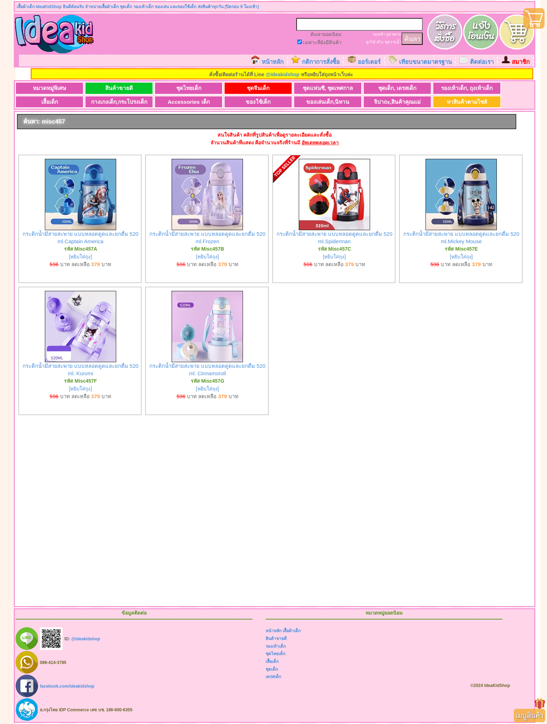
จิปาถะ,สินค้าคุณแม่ (397, 102)
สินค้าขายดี (119, 88)
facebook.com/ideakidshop (67, 686)
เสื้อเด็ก (49, 102)
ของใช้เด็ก (258, 102)
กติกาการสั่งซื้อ (321, 62)
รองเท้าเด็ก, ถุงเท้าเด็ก (467, 88)
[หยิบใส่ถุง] (80, 256)
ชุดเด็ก (272, 669)
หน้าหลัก (273, 62)
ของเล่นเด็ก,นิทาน (327, 102)
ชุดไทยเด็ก (188, 88)
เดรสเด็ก (273, 676)
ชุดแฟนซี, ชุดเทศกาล (328, 88)
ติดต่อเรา (482, 62)
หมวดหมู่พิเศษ (49, 88)
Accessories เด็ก (189, 102)
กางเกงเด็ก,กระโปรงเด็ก (119, 102)
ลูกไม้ (370, 42)
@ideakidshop (282, 74)
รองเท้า (379, 34)
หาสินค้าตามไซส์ (467, 102)
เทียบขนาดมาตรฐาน (425, 62)
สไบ (380, 42)
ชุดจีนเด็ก (258, 88)
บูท (388, 34)
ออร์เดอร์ (369, 62)
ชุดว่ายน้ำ (393, 42)
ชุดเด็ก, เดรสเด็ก (397, 88)
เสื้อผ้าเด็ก (292, 630)
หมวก (397, 34)
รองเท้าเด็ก (276, 646)
